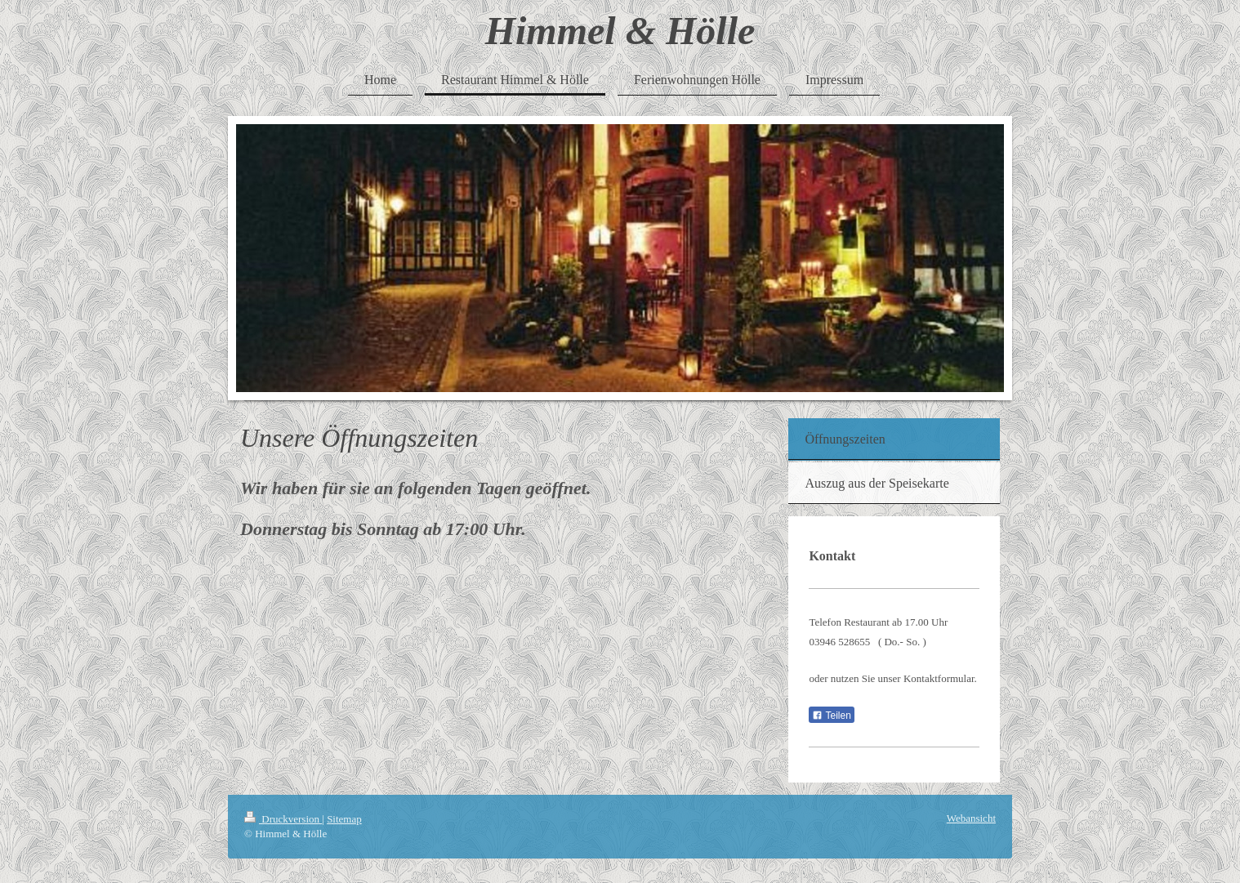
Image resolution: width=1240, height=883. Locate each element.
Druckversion (283, 819)
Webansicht (971, 818)
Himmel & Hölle (620, 30)
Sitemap (344, 819)
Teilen (831, 715)
